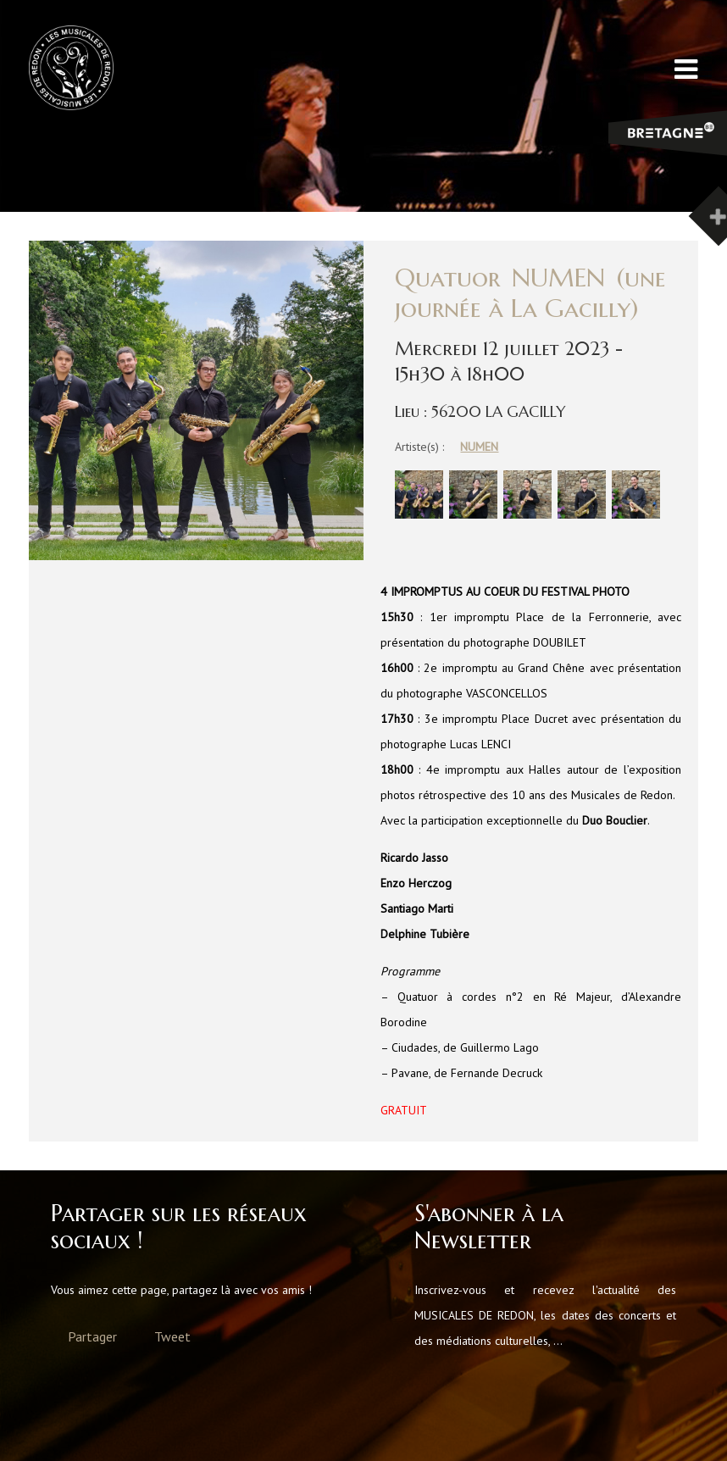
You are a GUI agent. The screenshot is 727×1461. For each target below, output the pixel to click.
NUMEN (479, 446)
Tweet (172, 1336)
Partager (92, 1336)
